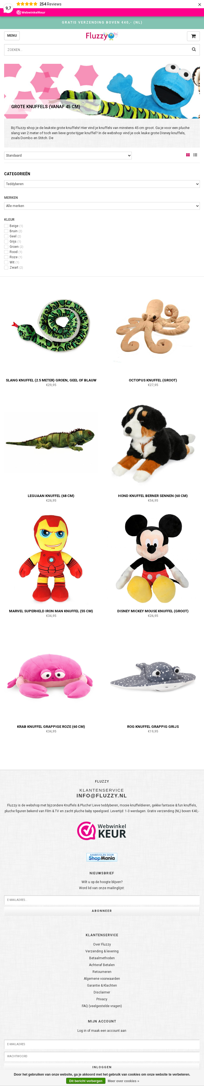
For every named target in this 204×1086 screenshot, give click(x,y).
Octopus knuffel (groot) (153, 380)
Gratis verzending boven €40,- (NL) (102, 22)
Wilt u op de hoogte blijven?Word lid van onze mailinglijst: (102, 885)
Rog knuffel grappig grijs (153, 727)
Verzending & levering (102, 951)
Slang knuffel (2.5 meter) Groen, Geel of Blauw (51, 380)
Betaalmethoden (102, 958)
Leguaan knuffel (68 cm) (51, 496)
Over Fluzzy (102, 944)
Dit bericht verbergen (85, 1081)
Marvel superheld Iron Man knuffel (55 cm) (51, 611)
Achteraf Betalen (102, 965)
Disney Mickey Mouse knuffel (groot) (153, 611)
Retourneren (102, 972)
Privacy (101, 999)
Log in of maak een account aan (101, 1031)
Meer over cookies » (123, 1081)
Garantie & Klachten (102, 985)
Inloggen (102, 1067)
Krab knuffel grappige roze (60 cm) (51, 727)
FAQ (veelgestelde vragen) (102, 1006)
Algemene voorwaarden (102, 979)
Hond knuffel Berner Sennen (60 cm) (153, 496)
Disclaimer (102, 992)
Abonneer (102, 911)
